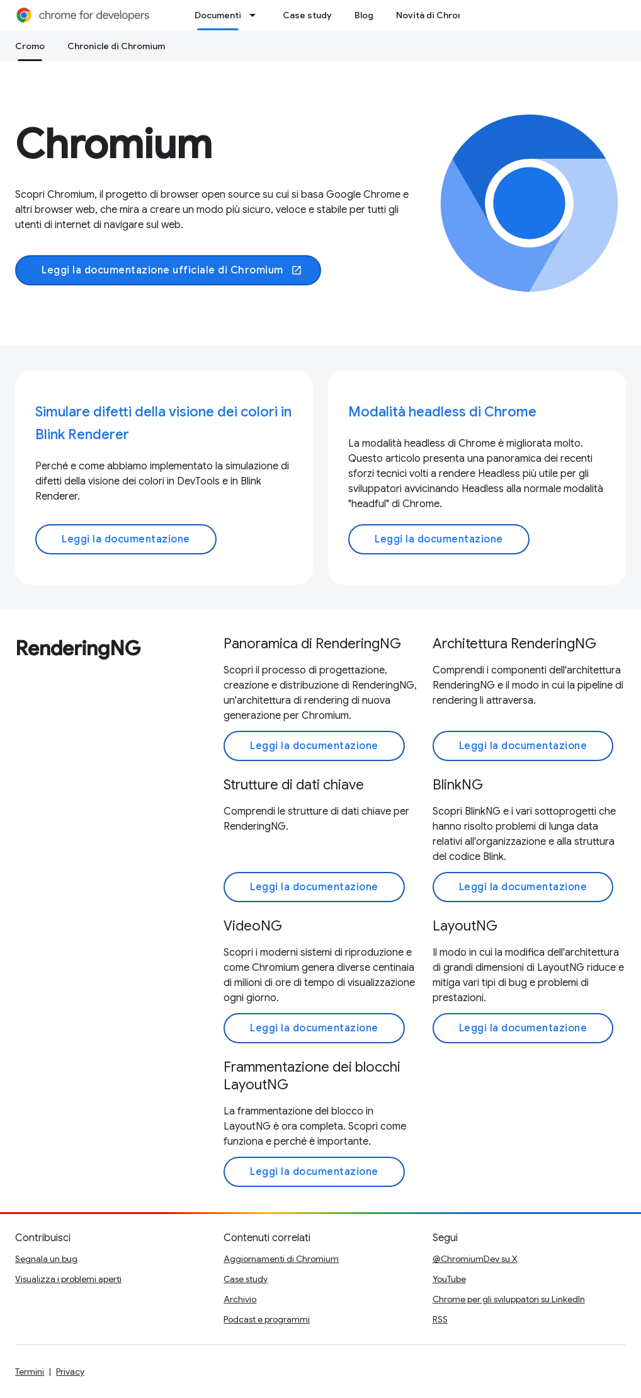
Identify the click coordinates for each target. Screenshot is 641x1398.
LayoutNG (465, 925)
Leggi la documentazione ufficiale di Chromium (172, 270)
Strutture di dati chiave (294, 784)
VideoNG (253, 925)
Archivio (240, 1299)
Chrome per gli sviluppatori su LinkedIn (509, 1299)
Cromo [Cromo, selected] (30, 46)
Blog (364, 15)
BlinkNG (458, 784)
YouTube (449, 1279)
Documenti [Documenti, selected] (218, 15)
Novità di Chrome (433, 15)
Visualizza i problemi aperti (68, 1279)
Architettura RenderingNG (514, 643)
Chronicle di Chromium (116, 46)
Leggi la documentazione (126, 539)
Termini (29, 1371)
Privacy (70, 1371)
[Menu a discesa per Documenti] (256, 15)
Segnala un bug (46, 1258)
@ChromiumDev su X (475, 1258)
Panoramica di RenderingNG (312, 643)
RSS (440, 1319)
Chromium (113, 144)
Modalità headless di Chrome (442, 411)
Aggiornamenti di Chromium (281, 1258)
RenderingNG (77, 648)
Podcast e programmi (267, 1319)
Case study (307, 15)
